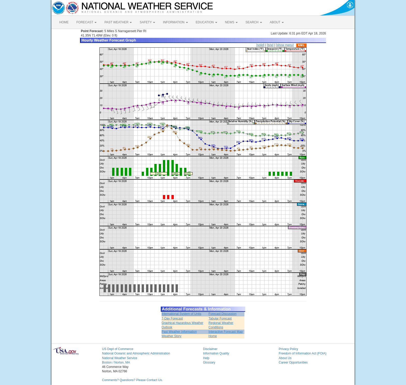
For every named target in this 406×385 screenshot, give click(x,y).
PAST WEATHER (118, 22)
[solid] (260, 45)
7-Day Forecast (172, 318)
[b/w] (270, 45)
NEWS (231, 22)
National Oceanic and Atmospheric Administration (136, 353)
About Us (285, 358)
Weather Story (171, 336)
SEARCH (253, 22)
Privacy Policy (288, 349)
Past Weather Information (179, 331)
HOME (64, 22)
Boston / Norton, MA (116, 362)
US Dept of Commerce (117, 349)
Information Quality (216, 353)
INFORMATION (175, 22)
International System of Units (181, 314)
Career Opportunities (293, 362)
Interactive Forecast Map (225, 331)
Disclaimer (210, 349)
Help (206, 358)
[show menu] (285, 45)
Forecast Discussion (222, 314)
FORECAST (86, 22)
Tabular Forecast (219, 318)
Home (212, 336)
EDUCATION (206, 22)
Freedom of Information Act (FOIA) (303, 353)
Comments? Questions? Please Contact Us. (132, 380)
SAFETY (147, 22)
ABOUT (277, 22)
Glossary (209, 362)
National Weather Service (119, 358)
